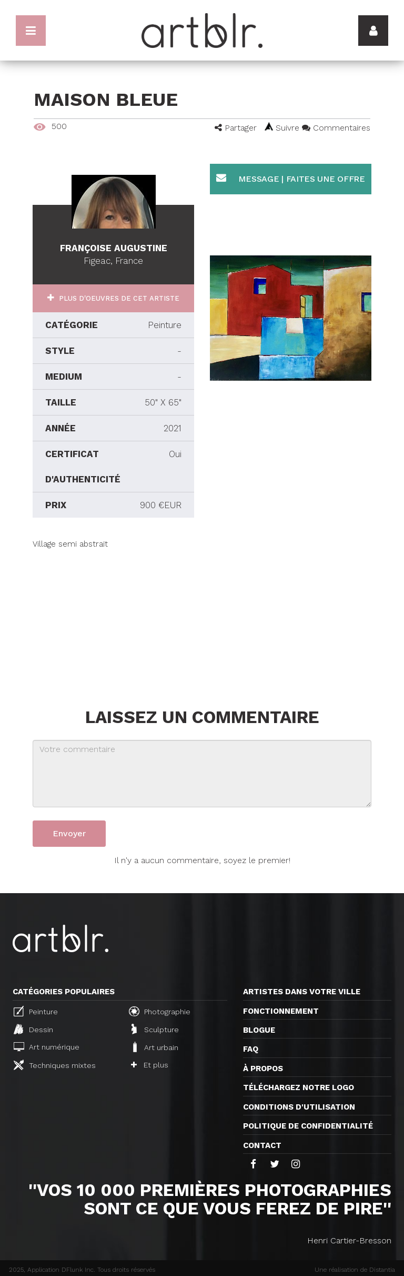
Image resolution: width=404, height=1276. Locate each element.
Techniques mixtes (55, 1065)
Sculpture (155, 1029)
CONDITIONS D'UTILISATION (299, 1107)
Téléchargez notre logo (298, 1087)
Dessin (33, 1029)
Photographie (159, 1011)
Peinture (36, 1011)
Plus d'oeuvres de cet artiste (118, 298)
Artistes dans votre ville (301, 991)
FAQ (250, 1049)
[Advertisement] (113, 615)
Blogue (259, 1030)
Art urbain (154, 1047)
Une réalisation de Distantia (355, 1269)
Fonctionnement (281, 1011)
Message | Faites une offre (290, 178)
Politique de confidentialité (308, 1126)
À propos (263, 1068)
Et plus (149, 1065)
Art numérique (46, 1047)
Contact (262, 1145)
